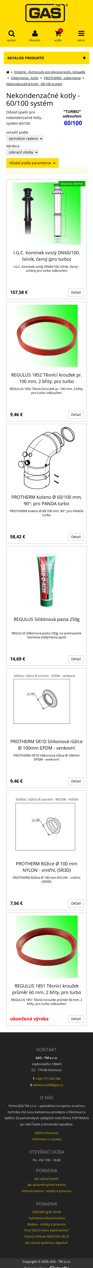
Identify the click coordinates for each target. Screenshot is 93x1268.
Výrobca (12, 146)
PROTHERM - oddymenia (62, 78)
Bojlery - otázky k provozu (47, 1224)
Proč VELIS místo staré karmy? (46, 1230)
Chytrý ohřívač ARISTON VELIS (46, 1236)
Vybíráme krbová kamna (47, 1218)
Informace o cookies (47, 1139)
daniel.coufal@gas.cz (48, 1085)
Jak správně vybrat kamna (47, 1184)
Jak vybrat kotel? (46, 1178)
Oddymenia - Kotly (24, 78)
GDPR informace (46, 1133)
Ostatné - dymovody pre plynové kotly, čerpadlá (49, 72)
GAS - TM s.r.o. (60, 1262)
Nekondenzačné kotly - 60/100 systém (34, 84)
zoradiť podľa (17, 132)
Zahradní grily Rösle (46, 1212)
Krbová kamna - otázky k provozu (46, 1191)
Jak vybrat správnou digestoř (46, 1242)
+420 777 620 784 (47, 1078)
